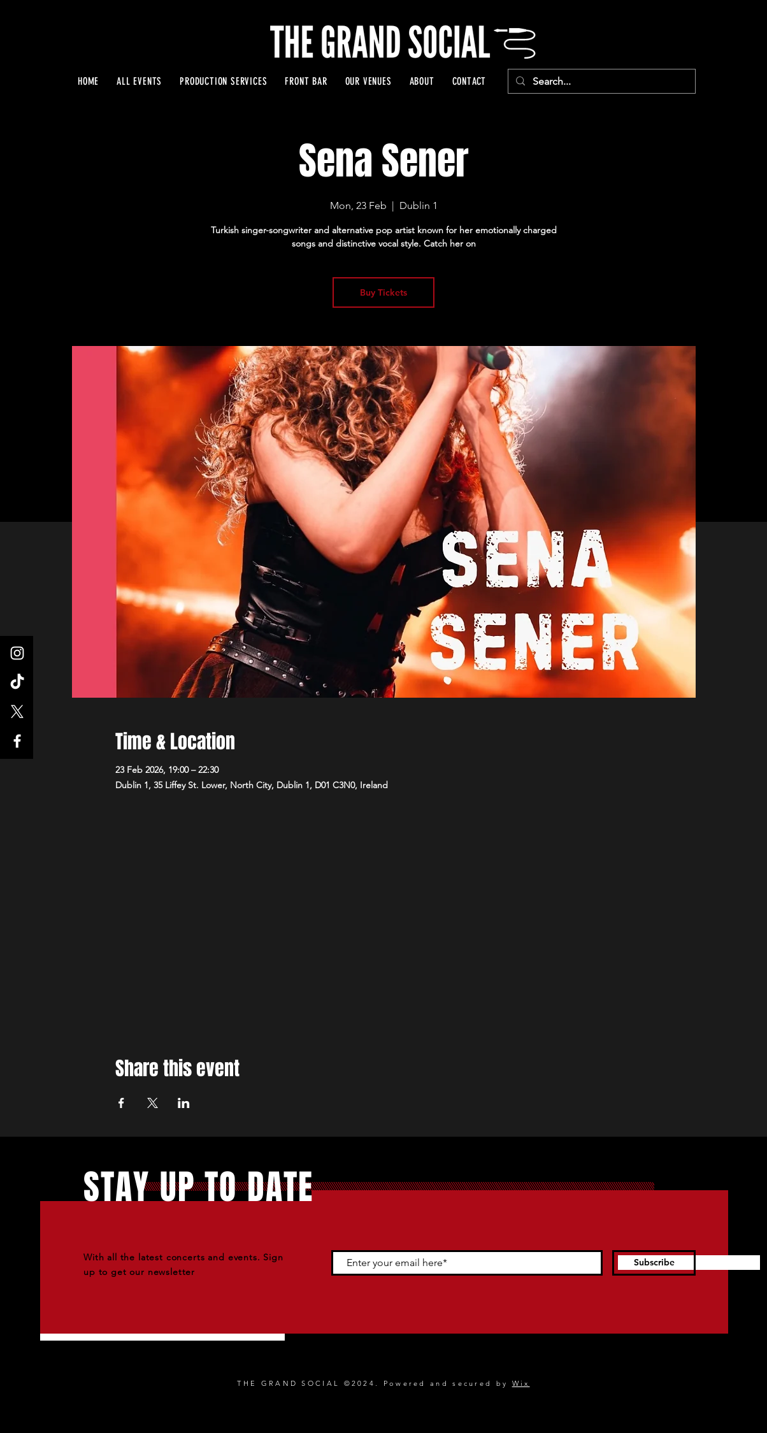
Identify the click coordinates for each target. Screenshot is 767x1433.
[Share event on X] (153, 1103)
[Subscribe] (654, 1263)
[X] (17, 712)
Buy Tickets (383, 292)
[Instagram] (17, 653)
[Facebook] (17, 741)
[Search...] (600, 81)
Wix (521, 1383)
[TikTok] (17, 682)
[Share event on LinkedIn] (184, 1103)
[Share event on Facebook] (121, 1103)
